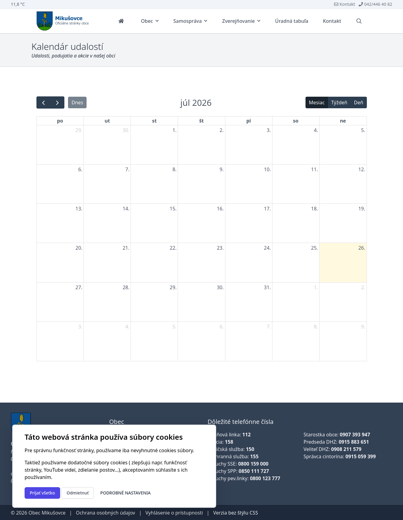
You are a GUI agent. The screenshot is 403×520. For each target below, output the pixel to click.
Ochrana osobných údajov (105, 512)
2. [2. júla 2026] (222, 130)
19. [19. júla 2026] (361, 208)
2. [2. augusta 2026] (363, 287)
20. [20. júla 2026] (79, 247)
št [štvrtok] (201, 120)
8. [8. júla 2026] (174, 169)
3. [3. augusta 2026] (80, 326)
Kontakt (344, 4)
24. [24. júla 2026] (267, 247)
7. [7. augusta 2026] (269, 326)
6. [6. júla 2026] (80, 169)
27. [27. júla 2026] (79, 287)
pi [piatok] (248, 120)
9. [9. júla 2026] (222, 169)
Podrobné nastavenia (125, 493)
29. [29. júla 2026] (173, 287)
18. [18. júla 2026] (314, 208)
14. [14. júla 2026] (126, 208)
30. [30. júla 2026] (220, 287)
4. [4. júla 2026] (316, 130)
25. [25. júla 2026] (314, 247)
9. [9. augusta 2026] (363, 326)
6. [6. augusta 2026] (222, 326)
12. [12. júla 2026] (361, 169)
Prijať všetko (42, 493)
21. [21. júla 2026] (126, 247)
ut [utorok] (107, 120)
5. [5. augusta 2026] (174, 326)
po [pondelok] (60, 120)
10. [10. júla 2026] (267, 169)
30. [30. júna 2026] (126, 130)
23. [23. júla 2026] (220, 247)
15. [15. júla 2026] (173, 208)
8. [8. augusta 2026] (316, 326)
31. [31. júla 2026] (267, 287)
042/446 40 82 (375, 4)
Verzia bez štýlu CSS (235, 512)
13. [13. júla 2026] (79, 208)
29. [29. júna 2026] (79, 130)
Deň (359, 102)
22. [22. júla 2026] (173, 247)
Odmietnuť (78, 493)
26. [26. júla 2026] (361, 247)
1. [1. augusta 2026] (316, 287)
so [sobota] (296, 120)
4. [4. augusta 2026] (127, 326)
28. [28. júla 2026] (126, 287)
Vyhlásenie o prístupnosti (174, 512)
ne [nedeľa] (343, 120)
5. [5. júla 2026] (363, 130)
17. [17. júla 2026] (267, 208)
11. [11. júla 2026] (314, 169)
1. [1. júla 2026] (174, 130)
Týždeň (339, 102)
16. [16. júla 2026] (220, 208)
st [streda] (154, 120)
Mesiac (317, 102)
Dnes (77, 102)
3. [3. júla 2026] (269, 130)
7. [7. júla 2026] (127, 169)
